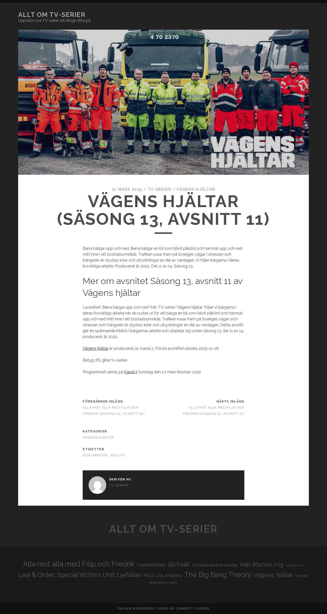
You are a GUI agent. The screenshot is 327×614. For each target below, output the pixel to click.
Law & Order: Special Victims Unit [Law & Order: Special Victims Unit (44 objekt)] (66, 574)
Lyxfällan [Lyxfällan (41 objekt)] (129, 574)
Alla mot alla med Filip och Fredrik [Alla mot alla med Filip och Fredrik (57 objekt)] (78, 564)
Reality (118, 455)
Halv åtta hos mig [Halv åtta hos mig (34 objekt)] (261, 565)
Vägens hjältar (196, 189)
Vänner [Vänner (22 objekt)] (301, 576)
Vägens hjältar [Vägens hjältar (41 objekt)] (273, 574)
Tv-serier (159, 189)
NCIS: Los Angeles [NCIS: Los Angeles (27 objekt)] (163, 575)
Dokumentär (95, 455)
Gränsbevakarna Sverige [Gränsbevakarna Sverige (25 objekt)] (215, 565)
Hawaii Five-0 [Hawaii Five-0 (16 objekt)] (294, 565)
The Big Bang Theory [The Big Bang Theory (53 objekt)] (217, 574)
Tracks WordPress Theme (143, 608)
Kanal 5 (131, 372)
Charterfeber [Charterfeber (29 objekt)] (151, 565)
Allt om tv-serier (52, 14)
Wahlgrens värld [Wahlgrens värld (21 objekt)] (163, 582)
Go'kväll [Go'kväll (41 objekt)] (179, 564)
